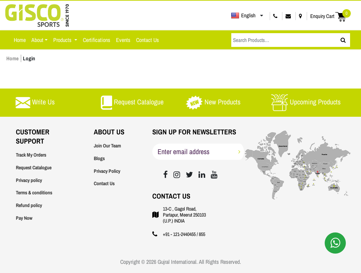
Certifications (96, 40)
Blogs (99, 158)
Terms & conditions (34, 192)
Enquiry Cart (330, 16)
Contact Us (147, 40)
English (243, 15)
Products (63, 40)
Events (123, 40)
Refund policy (29, 205)
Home (20, 40)
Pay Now (24, 218)
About (37, 40)
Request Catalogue (33, 167)
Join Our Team (107, 145)
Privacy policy (29, 180)
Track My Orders (31, 155)
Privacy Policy (107, 171)
